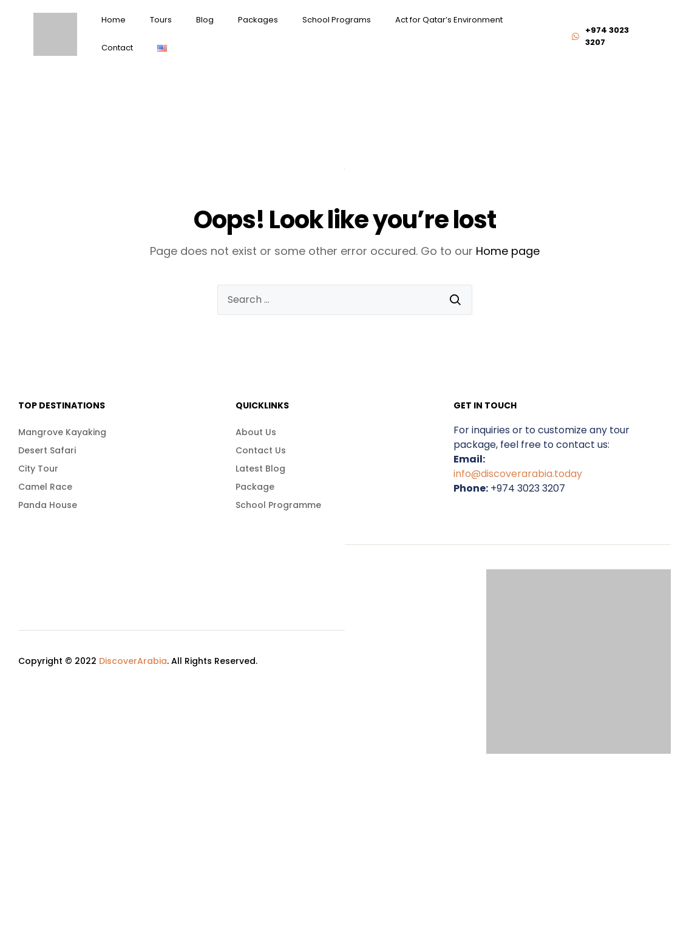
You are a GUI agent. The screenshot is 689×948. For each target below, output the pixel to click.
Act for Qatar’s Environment (449, 19)
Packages (258, 19)
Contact (117, 47)
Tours (161, 19)
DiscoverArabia (133, 661)
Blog (205, 19)
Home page (508, 251)
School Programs (336, 19)
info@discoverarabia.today (517, 474)
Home (113, 19)
